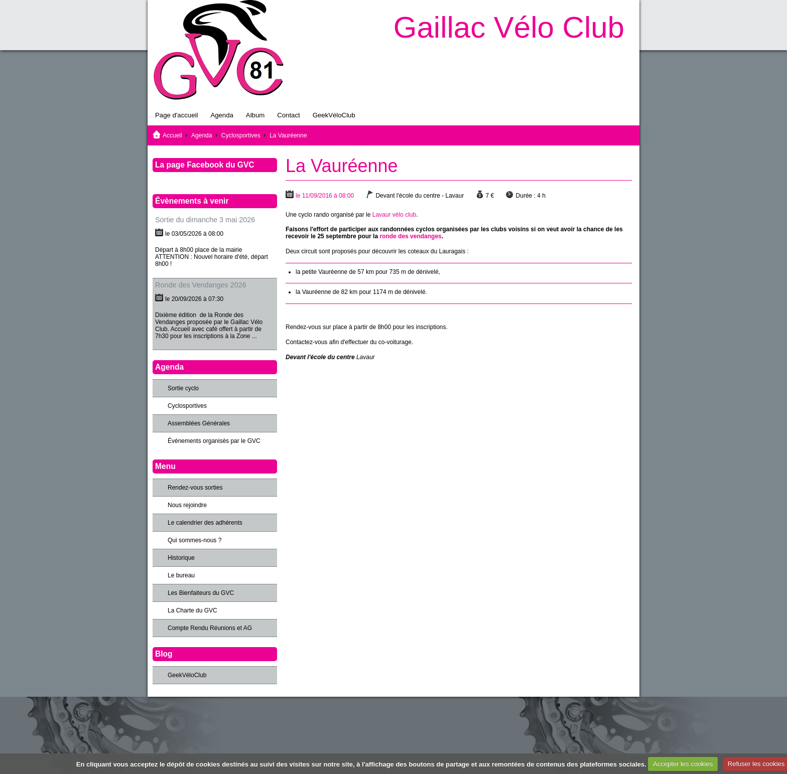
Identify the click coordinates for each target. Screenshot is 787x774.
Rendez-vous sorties (195, 487)
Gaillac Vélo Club (509, 27)
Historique (181, 557)
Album (255, 115)
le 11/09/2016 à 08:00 (325, 195)
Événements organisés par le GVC (214, 440)
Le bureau (181, 575)
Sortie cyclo (183, 388)
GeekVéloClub (334, 115)
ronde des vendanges (410, 236)
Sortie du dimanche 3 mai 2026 (205, 220)
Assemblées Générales (199, 423)
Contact (288, 115)
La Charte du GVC (192, 610)
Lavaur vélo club (394, 214)
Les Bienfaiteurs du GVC (201, 592)
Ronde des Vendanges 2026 (200, 285)
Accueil (172, 135)
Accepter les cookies (683, 763)
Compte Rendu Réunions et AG (210, 628)
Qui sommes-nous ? (194, 540)
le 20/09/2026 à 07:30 (194, 298)
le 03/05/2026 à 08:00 (194, 233)
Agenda (221, 115)
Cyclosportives (240, 135)
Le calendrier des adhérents (205, 522)
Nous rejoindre (187, 505)
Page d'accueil (176, 115)
